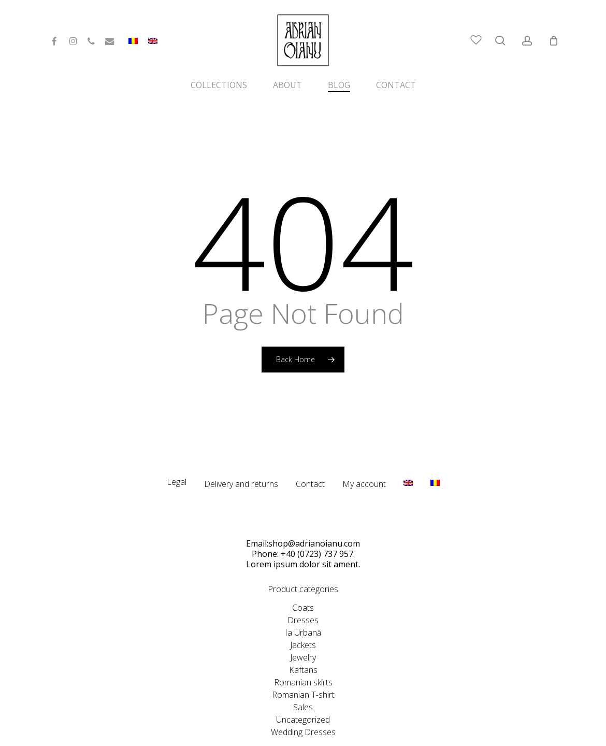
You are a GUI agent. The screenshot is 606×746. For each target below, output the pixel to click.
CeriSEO (390, 733)
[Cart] (553, 40)
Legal (176, 459)
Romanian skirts (303, 659)
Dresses (303, 597)
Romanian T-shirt (303, 672)
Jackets (303, 622)
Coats (303, 585)
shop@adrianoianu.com (314, 520)
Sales (303, 684)
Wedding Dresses (303, 709)
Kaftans (303, 647)
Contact (310, 461)
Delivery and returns (241, 461)
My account (364, 461)
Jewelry (303, 634)
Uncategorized (303, 697)
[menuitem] (153, 45)
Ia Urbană (303, 610)
